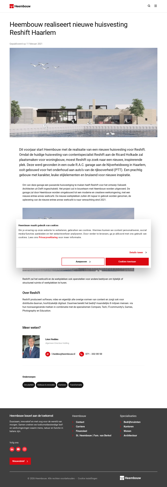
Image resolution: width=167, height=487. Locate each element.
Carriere (78, 426)
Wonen (125, 431)
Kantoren (127, 426)
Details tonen (136, 252)
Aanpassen (83, 261)
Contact (78, 422)
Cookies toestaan (127, 261)
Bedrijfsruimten (130, 422)
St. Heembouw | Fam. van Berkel (91, 435)
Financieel (79, 431)
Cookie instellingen (87, 478)
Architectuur (128, 435)
